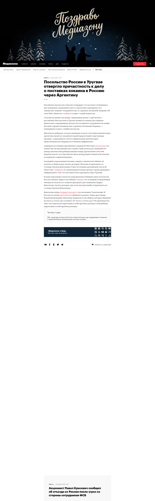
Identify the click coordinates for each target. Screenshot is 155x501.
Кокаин (46, 99)
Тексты (50, 64)
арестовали (65, 195)
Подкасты (65, 64)
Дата (57, 64)
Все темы (98, 69)
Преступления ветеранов (56, 69)
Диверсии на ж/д (85, 69)
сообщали (58, 170)
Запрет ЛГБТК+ (72, 69)
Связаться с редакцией (101, 244)
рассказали (100, 146)
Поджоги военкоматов (23, 69)
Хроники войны (8, 69)
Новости (25, 64)
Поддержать (140, 64)
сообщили (67, 113)
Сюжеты (33, 64)
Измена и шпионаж (39, 69)
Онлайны (42, 64)
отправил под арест (68, 192)
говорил (79, 180)
